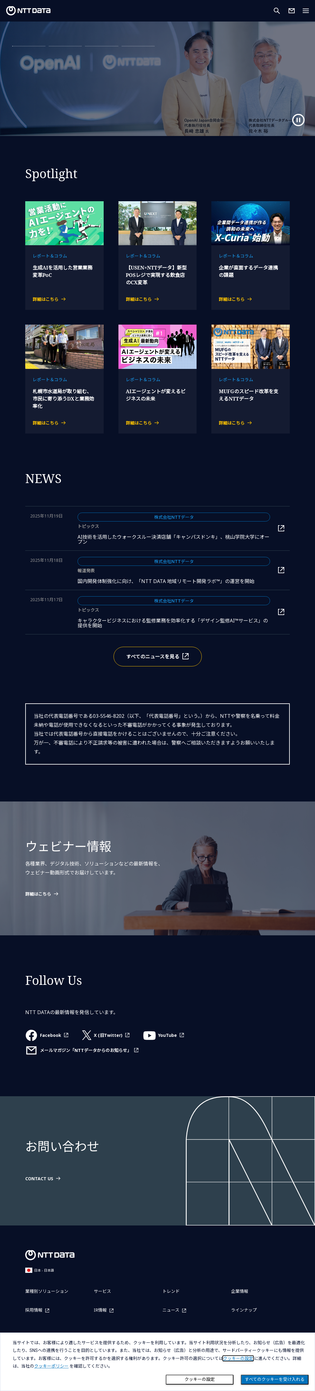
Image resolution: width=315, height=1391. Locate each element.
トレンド (171, 1291)
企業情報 (239, 1291)
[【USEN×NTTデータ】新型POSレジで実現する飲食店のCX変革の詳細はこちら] (157, 299)
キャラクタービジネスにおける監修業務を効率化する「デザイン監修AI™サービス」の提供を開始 (173, 623)
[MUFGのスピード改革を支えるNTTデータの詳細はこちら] (250, 423)
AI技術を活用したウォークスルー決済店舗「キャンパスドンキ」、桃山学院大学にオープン (173, 539)
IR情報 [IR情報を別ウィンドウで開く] (100, 1310)
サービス (102, 1291)
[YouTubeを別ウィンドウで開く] (163, 1035)
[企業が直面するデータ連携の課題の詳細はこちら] (250, 299)
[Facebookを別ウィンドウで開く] (47, 1035)
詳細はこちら (39, 94)
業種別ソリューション (46, 1291)
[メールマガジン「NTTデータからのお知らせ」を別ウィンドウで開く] (82, 1050)
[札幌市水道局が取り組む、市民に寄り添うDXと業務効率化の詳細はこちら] (64, 423)
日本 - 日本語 (39, 1270)
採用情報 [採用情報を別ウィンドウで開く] (33, 1310)
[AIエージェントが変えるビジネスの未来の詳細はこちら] (157, 423)
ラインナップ (244, 1310)
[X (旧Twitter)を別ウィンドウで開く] (106, 1035)
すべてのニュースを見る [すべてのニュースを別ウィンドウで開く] (152, 656)
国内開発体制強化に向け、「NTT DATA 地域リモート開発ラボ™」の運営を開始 (174, 581)
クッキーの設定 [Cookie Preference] (200, 1379)
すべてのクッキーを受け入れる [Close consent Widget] (275, 1379)
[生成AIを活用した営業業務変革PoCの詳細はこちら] (64, 299)
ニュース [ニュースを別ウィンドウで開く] (170, 1310)
